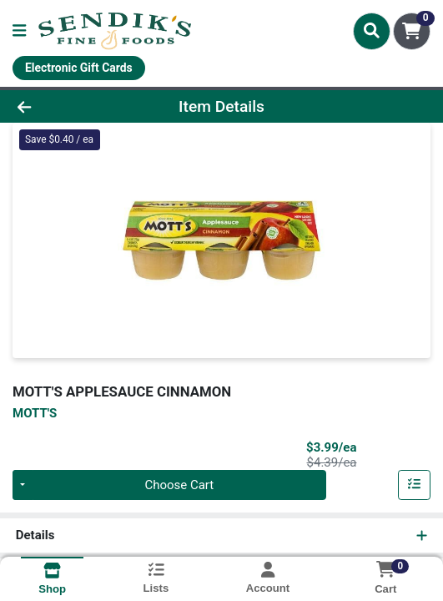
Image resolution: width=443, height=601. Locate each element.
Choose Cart (179, 484)
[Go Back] (65, 106)
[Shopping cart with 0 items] (411, 31)
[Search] (372, 31)
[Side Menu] (19, 31)
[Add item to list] (414, 485)
